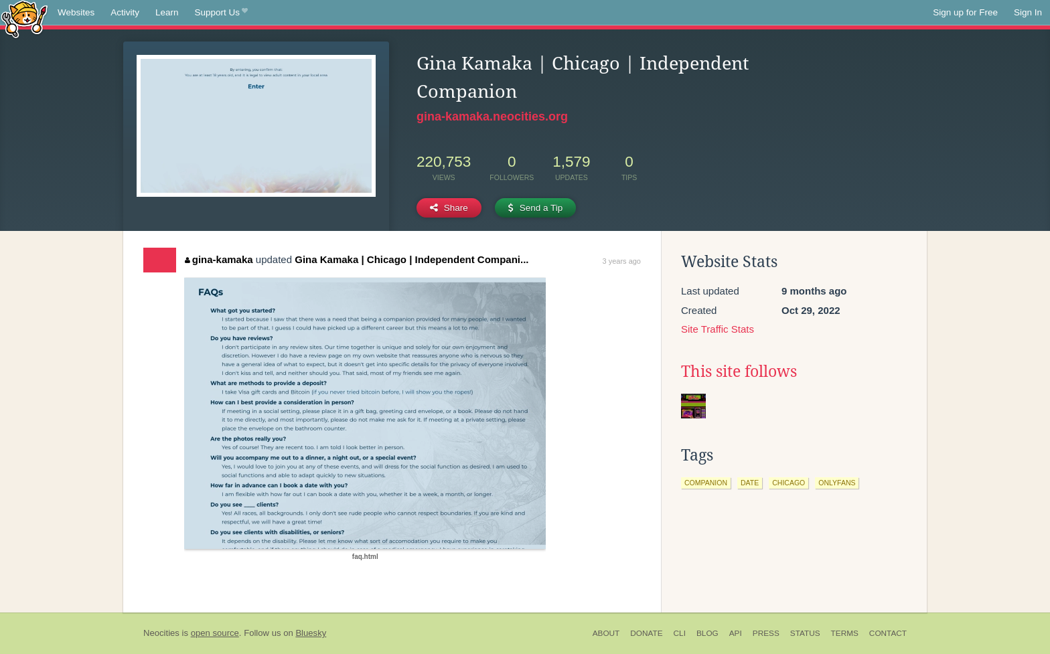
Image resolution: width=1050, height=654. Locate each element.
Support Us (221, 12)
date (750, 483)
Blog (707, 633)
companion (705, 483)
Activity (124, 12)
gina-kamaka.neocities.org (492, 116)
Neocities (161, 633)
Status (805, 633)
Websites (76, 12)
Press (766, 633)
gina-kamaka (218, 259)
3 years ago (622, 261)
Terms (844, 633)
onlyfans (836, 483)
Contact (888, 633)
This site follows (739, 371)
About (606, 633)
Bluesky (310, 633)
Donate (646, 633)
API (735, 633)
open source (215, 633)
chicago (788, 483)
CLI (680, 633)
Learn (167, 12)
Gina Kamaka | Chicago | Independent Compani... (411, 259)
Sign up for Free (965, 12)
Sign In (1028, 12)
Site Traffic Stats (717, 329)
